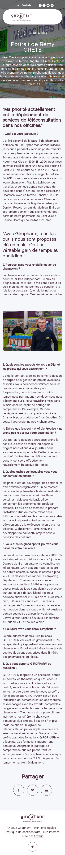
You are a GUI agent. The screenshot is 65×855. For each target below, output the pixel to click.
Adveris (38, 836)
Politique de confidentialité (23, 832)
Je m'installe (24, 5)
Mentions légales (45, 828)
